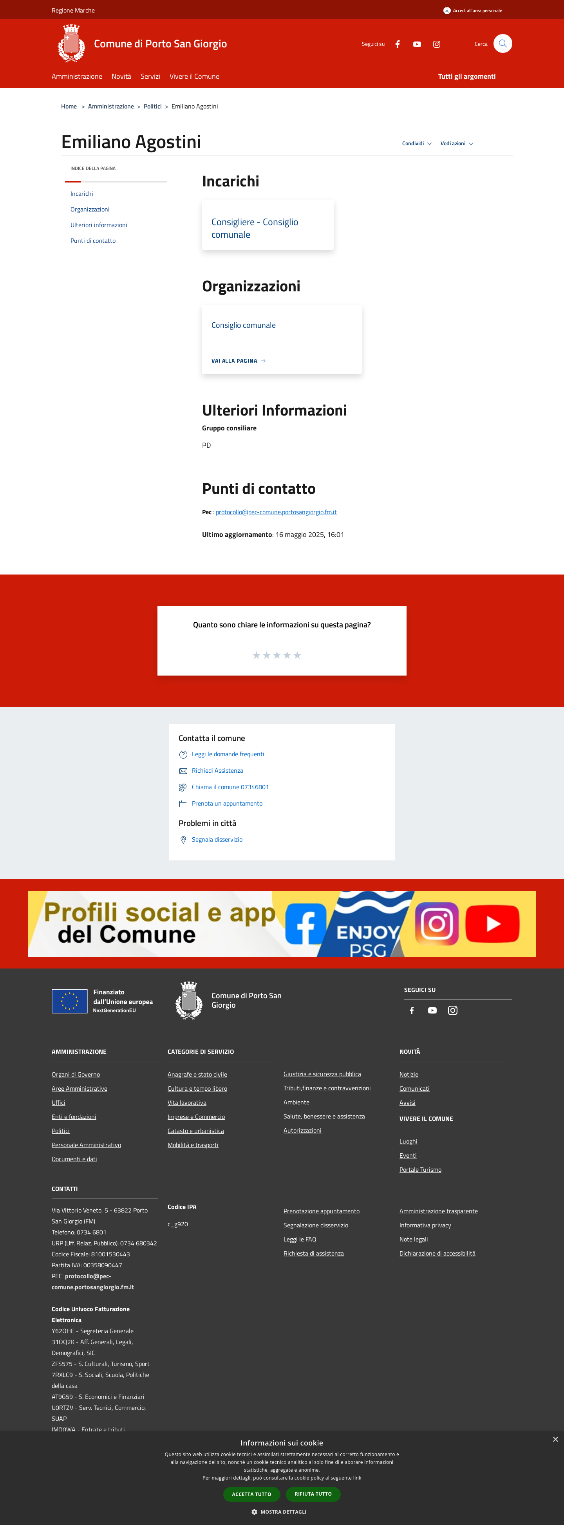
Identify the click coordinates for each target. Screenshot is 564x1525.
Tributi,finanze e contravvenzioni (327, 1088)
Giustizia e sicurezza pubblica (322, 1074)
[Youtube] (413, 43)
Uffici (58, 1102)
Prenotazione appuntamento (322, 1211)
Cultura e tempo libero (197, 1088)
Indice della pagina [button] (93, 168)
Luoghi (409, 1141)
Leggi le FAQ (300, 1239)
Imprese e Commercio (196, 1116)
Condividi (418, 143)
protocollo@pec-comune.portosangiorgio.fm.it (276, 512)
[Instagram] (433, 43)
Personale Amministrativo (86, 1144)
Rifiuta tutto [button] (313, 1494)
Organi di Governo (76, 1074)
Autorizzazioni (303, 1130)
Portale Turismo (420, 1169)
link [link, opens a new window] (357, 1477)
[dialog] (282, 1478)
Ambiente (296, 1102)
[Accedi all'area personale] (472, 10)
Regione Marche (73, 10)
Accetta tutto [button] (251, 1494)
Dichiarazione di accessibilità (437, 1253)
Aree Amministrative (79, 1088)
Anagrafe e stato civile (197, 1074)
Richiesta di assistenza (314, 1253)
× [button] (555, 1440)
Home (69, 106)
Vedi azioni (458, 143)
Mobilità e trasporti (193, 1144)
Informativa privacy (425, 1225)
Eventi (408, 1155)
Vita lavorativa (187, 1102)
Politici (153, 106)
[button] (282, 1512)
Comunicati (415, 1088)
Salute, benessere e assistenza (324, 1116)
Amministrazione (111, 106)
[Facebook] (394, 43)
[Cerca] (503, 43)
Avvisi (408, 1102)
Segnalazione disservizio (316, 1225)
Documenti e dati (74, 1159)
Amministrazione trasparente (439, 1211)
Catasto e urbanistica (196, 1130)
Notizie (409, 1074)
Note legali (414, 1239)
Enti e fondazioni (74, 1116)
